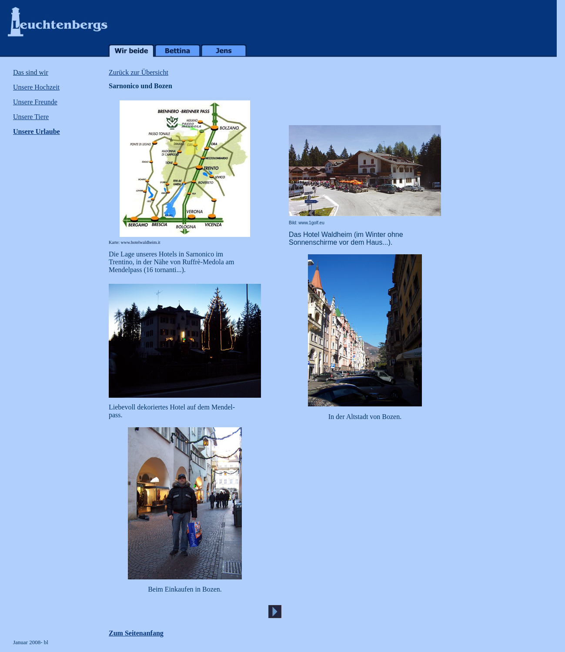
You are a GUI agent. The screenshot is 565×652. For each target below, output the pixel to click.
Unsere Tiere (31, 116)
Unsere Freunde (35, 102)
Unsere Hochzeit (36, 87)
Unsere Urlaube (36, 131)
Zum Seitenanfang (136, 633)
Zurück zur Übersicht (138, 72)
